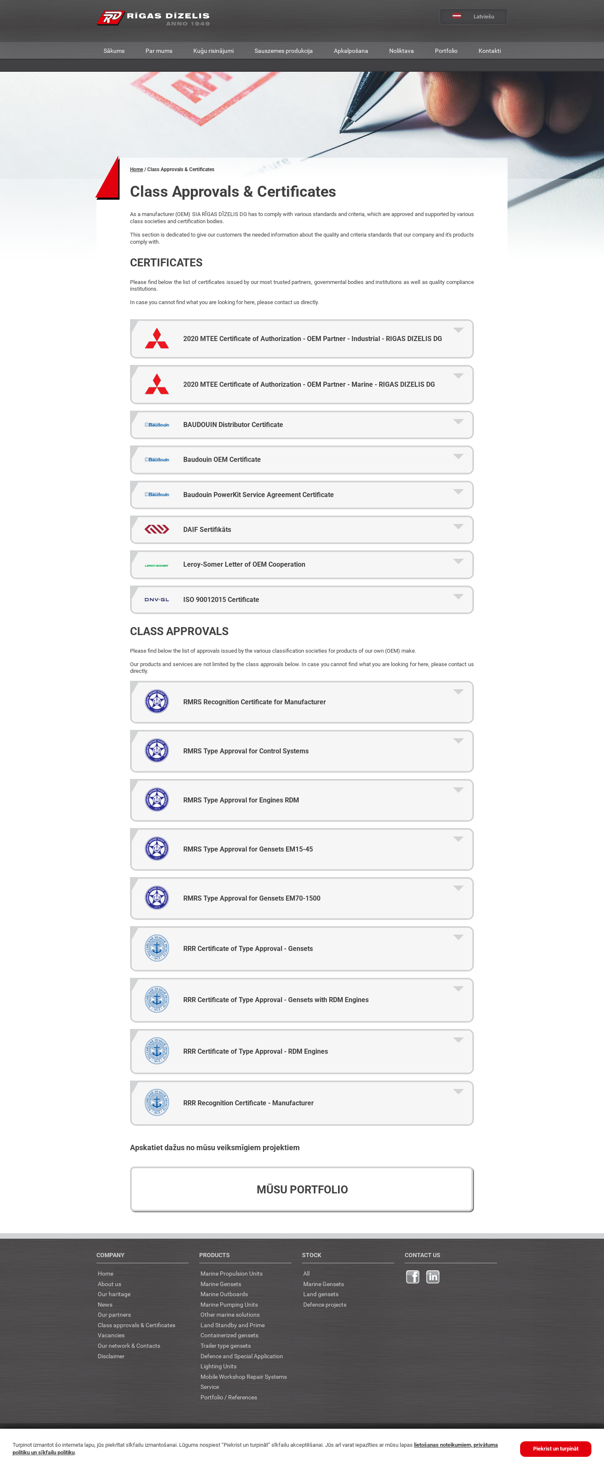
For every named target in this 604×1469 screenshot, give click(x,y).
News (105, 1304)
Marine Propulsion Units (231, 1273)
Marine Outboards (224, 1294)
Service (209, 1387)
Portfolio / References (228, 1397)
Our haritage (114, 1294)
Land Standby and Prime (232, 1325)
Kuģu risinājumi (213, 51)
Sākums (114, 51)
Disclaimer (111, 1356)
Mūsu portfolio (302, 1189)
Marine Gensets (220, 1284)
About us (109, 1284)
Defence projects (324, 1304)
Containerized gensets (229, 1335)
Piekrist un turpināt (555, 1449)
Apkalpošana (351, 51)
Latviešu (467, 16)
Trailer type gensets (225, 1345)
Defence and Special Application (241, 1356)
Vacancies (111, 1335)
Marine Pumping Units (229, 1304)
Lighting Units (218, 1366)
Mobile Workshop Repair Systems (243, 1376)
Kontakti (490, 51)
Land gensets (320, 1294)
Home (136, 169)
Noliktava (401, 51)
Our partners (114, 1314)
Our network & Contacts (129, 1345)
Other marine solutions (230, 1314)
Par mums (159, 51)
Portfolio (446, 51)
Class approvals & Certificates (136, 1325)
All (306, 1273)
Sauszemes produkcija (284, 51)
